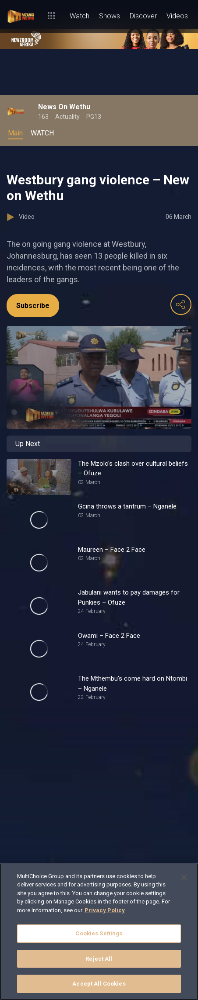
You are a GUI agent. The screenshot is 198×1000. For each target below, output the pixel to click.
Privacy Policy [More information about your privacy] (105, 910)
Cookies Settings (98, 933)
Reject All (98, 958)
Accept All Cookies (98, 983)
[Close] (184, 877)
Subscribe (33, 305)
